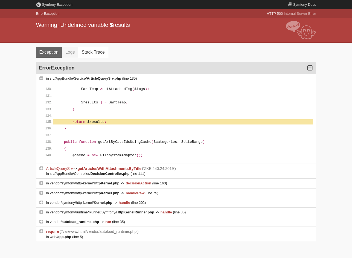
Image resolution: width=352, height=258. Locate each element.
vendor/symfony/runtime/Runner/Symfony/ (102, 212)
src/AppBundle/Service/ (86, 78)
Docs (302, 4)
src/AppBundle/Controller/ (90, 174)
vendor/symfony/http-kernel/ (85, 183)
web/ (61, 237)
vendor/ (75, 222)
